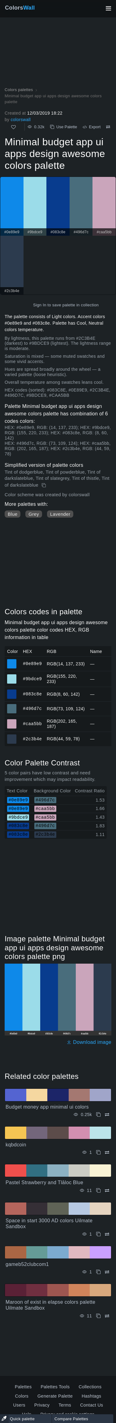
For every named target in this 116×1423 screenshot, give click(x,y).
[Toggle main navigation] (108, 8)
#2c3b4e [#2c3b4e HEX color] (11, 736)
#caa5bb (32, 723)
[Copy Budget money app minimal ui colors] (98, 1114)
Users (19, 1405)
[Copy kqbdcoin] (98, 1152)
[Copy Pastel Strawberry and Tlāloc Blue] (98, 1190)
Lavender (60, 514)
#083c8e (32, 694)
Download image (89, 1042)
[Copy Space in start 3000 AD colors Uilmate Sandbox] (98, 1234)
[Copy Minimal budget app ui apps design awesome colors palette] (44, 485)
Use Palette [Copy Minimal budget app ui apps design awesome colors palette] (63, 127)
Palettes (23, 1386)
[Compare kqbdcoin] (107, 1152)
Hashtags (91, 1396)
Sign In (39, 305)
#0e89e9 (32, 664)
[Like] (13, 127)
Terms (64, 1405)
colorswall (21, 119)
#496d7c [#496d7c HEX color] (11, 706)
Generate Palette (55, 1396)
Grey (33, 514)
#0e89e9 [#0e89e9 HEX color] (11, 661)
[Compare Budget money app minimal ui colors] (107, 1114)
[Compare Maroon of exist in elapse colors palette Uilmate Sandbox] (107, 1316)
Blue (12, 514)
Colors (20, 8)
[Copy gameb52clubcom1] (98, 1272)
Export (92, 127)
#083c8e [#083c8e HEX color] (11, 691)
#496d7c (32, 709)
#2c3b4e (32, 739)
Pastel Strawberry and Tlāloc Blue (44, 1182)
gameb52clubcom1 (27, 1264)
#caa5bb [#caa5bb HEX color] (11, 721)
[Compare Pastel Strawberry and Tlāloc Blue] (107, 1190)
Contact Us (91, 1405)
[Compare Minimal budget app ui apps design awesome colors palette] (108, 127)
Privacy (41, 1405)
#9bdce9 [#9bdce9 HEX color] (11, 676)
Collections (90, 1386)
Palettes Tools (55, 1386)
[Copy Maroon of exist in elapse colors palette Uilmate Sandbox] (98, 1316)
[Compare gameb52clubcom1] (107, 1272)
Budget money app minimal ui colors (47, 1107)
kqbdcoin (16, 1144)
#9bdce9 (32, 679)
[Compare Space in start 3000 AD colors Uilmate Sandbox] (107, 1234)
